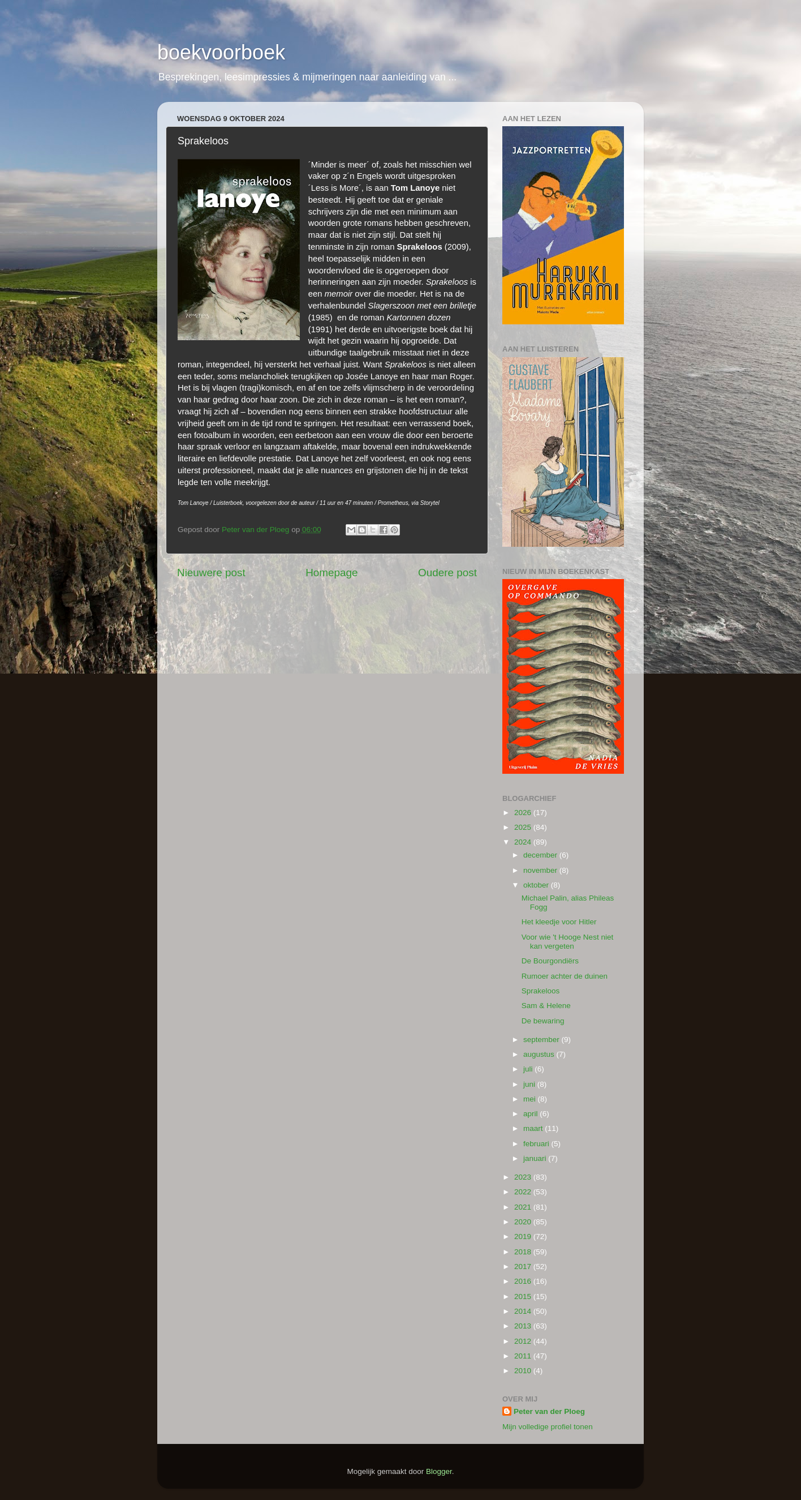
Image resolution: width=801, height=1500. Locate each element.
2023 (523, 1177)
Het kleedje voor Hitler (559, 922)
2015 (523, 1296)
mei (530, 1099)
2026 (523, 812)
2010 (523, 1370)
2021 (523, 1207)
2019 (523, 1236)
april (531, 1113)
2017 (523, 1266)
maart (534, 1128)
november (541, 870)
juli (529, 1069)
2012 (523, 1341)
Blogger (439, 1471)
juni (530, 1084)
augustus (540, 1054)
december (541, 855)
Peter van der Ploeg (549, 1411)
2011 (523, 1356)
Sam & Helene (546, 1005)
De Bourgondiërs (550, 961)
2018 (523, 1252)
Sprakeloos (541, 991)
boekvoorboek (221, 52)
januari (535, 1158)
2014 (523, 1311)
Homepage (331, 572)
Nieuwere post (211, 572)
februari (537, 1143)
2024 (523, 842)
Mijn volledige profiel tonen (547, 1426)
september (542, 1039)
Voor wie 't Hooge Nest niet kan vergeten (567, 941)
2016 (523, 1281)
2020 (523, 1222)
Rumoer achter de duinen (565, 976)
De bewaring (543, 1021)
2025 (523, 827)
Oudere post (447, 572)
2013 (523, 1326)
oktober (537, 885)
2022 (523, 1192)
